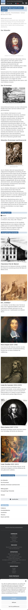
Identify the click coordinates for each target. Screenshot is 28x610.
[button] (26, 581)
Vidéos (14, 569)
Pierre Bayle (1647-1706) (9, 345)
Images (14, 568)
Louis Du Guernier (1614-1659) (11, 385)
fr (7, 3)
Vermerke (7, 12)
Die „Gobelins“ (6, 303)
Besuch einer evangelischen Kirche (14, 547)
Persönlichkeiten (15, 12)
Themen (3, 514)
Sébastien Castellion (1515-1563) (14, 557)
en (9, 3)
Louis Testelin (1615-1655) (10, 464)
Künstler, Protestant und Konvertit (10, 484)
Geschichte (4, 512)
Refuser (14, 602)
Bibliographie (4, 488)
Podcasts (14, 571)
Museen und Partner (14, 578)
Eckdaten (3, 508)
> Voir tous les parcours (14, 548)
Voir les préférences (14, 606)
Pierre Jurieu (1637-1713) (9, 427)
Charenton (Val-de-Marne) (10, 264)
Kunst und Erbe (5, 517)
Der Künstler (4, 480)
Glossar (3, 495)
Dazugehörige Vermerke (7, 491)
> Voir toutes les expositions (14, 562)
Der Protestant (5, 482)
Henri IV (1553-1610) (14, 555)
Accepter (14, 598)
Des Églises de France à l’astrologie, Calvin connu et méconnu (14, 560)
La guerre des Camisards (14, 558)
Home (2, 12)
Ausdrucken (14, 499)
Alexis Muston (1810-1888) (14, 554)
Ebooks (14, 572)
